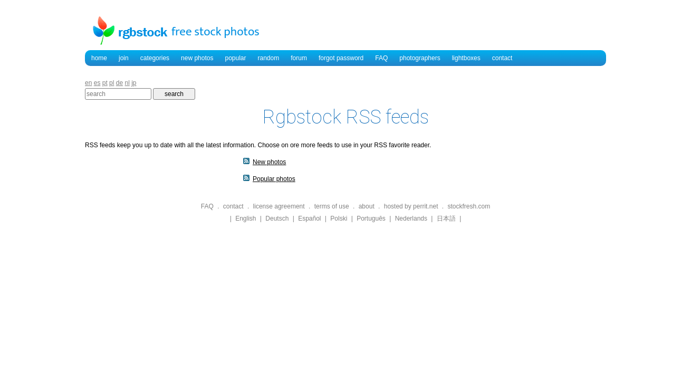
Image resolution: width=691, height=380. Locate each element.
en (88, 83)
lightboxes (466, 58)
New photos (269, 162)
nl (126, 83)
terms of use (331, 206)
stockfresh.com (468, 206)
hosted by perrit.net (411, 206)
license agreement (279, 206)
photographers (419, 58)
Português (371, 218)
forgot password (341, 58)
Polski (338, 218)
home (99, 58)
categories (154, 58)
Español (309, 218)
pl (111, 83)
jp (133, 83)
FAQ (381, 58)
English (245, 218)
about (367, 206)
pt (105, 83)
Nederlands (411, 218)
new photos (197, 58)
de (119, 83)
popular (235, 58)
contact (502, 58)
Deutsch (277, 218)
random (269, 58)
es (97, 83)
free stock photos (215, 32)
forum (299, 58)
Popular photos (274, 179)
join (124, 58)
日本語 (446, 218)
